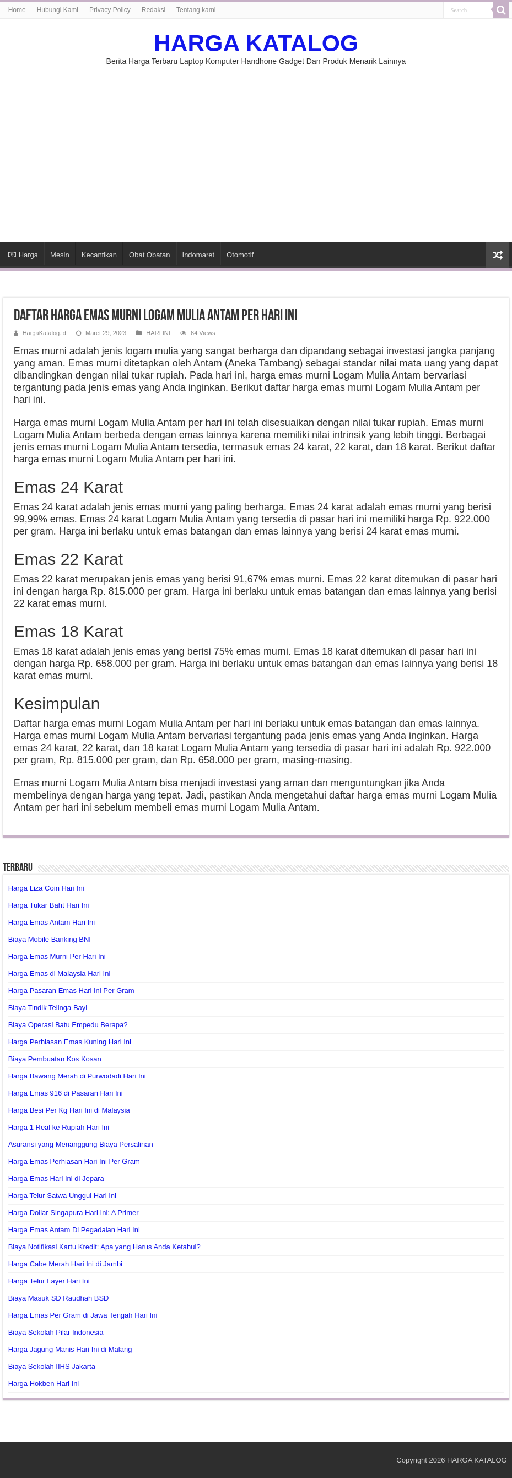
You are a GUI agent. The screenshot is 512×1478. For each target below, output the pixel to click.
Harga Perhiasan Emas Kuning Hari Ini (69, 1042)
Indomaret (198, 255)
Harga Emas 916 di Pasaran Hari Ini (65, 1093)
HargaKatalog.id (44, 333)
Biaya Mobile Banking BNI (49, 939)
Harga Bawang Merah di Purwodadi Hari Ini (77, 1076)
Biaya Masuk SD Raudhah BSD (58, 1298)
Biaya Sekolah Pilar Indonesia (56, 1332)
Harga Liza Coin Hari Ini (46, 888)
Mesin (59, 255)
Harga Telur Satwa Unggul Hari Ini (62, 1195)
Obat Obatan (149, 255)
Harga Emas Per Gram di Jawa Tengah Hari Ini (83, 1315)
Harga (23, 255)
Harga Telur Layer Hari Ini (49, 1281)
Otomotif (240, 255)
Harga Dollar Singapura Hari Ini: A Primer (73, 1213)
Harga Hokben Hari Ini (43, 1383)
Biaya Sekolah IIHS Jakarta (51, 1366)
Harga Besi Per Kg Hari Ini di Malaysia (69, 1110)
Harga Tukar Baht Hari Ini (48, 905)
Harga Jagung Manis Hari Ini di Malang (70, 1349)
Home (17, 10)
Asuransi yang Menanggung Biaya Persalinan (80, 1144)
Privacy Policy (110, 10)
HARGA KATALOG (256, 43)
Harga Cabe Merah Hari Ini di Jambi (65, 1264)
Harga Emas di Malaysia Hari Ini (59, 973)
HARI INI (158, 333)
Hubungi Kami (57, 10)
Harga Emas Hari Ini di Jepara (56, 1178)
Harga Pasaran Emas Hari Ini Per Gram (71, 990)
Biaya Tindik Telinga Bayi (48, 1008)
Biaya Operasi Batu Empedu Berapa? (68, 1025)
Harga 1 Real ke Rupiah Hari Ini (59, 1127)
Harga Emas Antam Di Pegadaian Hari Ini (74, 1230)
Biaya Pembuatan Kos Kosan (54, 1059)
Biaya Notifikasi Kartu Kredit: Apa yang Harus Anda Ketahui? (104, 1247)
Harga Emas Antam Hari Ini (51, 922)
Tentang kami (195, 10)
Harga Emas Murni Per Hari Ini (57, 956)
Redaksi (153, 10)
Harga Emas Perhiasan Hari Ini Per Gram (74, 1161)
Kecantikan (99, 255)
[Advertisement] (256, 148)
